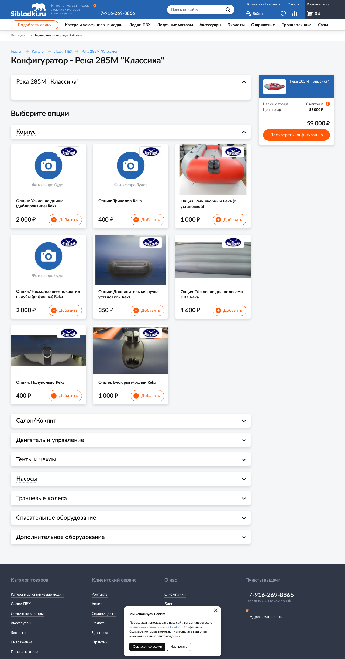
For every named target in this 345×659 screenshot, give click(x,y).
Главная (16, 51)
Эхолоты (18, 633)
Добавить (64, 220)
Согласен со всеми (147, 646)
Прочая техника (24, 652)
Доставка (100, 633)
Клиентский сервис (262, 4)
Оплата (98, 623)
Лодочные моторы (27, 614)
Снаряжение (21, 642)
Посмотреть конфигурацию (296, 135)
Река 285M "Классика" (100, 51)
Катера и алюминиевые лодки (37, 594)
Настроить (178, 646)
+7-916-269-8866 (116, 13)
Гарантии (100, 642)
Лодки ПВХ (63, 51)
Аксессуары (21, 623)
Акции (97, 604)
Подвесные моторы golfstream (57, 35)
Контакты (100, 594)
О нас (292, 4)
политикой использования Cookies (155, 627)
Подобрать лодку (34, 25)
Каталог (38, 51)
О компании (175, 594)
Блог (168, 604)
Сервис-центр (104, 614)
